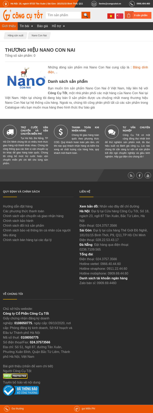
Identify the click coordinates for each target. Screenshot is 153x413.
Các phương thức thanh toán (23, 211)
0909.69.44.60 (118, 273)
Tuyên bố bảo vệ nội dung (21, 382)
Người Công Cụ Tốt (17, 371)
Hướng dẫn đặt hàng (17, 206)
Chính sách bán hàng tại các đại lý (27, 240)
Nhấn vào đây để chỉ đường (119, 206)
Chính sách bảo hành (18, 220)
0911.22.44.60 (117, 268)
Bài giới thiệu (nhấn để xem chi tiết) (28, 366)
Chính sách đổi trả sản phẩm (23, 225)
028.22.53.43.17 (107, 240)
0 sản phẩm (141, 15)
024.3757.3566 (106, 225)
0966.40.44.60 (110, 264)
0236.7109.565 (90, 249)
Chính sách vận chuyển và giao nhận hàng (33, 216)
